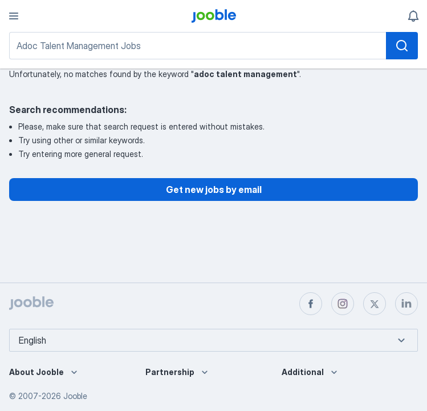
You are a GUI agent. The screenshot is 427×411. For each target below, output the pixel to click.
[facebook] (310, 303)
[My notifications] (413, 16)
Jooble (75, 396)
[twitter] (374, 303)
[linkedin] (406, 303)
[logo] (214, 16)
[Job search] (213, 45)
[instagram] (342, 303)
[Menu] (13, 16)
